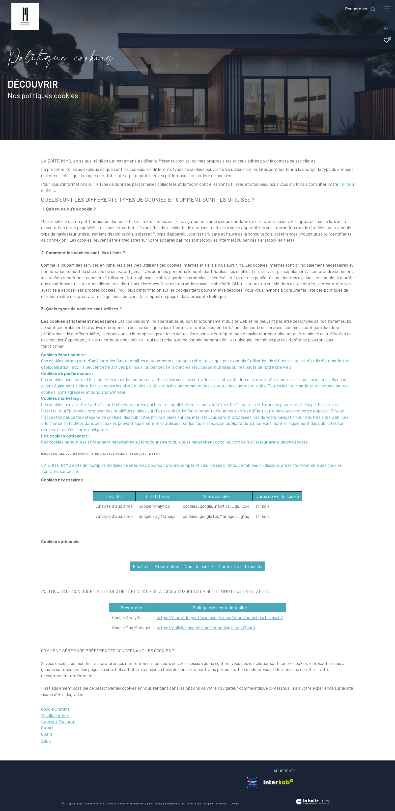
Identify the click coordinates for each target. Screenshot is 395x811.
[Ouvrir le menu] (387, 9)
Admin (191, 803)
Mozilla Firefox (55, 715)
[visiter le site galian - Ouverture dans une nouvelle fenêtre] (252, 782)
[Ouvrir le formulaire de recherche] (360, 9)
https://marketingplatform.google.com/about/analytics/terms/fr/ (219, 617)
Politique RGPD (219, 803)
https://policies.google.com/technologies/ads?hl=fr (206, 627)
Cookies (235, 803)
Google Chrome (55, 709)
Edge (46, 740)
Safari (47, 727)
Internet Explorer (58, 721)
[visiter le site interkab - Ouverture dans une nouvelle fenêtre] (278, 782)
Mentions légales (174, 803)
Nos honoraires (138, 803)
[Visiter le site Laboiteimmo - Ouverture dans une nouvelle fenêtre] (313, 802)
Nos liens (202, 803)
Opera (46, 734)
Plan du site (156, 803)
